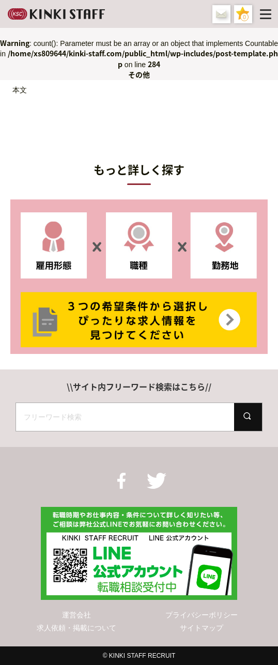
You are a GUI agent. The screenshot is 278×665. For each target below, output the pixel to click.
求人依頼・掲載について (76, 628)
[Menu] (267, 14)
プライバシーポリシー (201, 615)
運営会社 (76, 615)
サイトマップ (201, 628)
